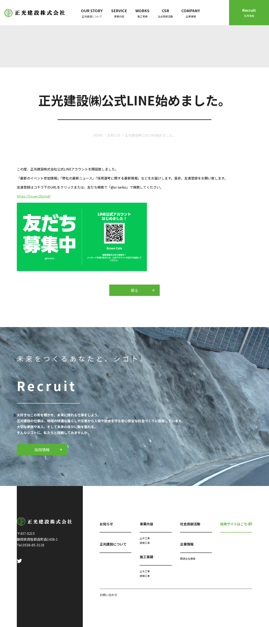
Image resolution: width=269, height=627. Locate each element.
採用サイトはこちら (235, 523)
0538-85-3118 (33, 544)
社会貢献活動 (190, 523)
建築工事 (145, 542)
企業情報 (187, 544)
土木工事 (145, 538)
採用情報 (42, 449)
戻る (134, 290)
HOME (98, 135)
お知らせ (114, 135)
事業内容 (146, 523)
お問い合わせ (108, 595)
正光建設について (113, 544)
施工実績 (146, 556)
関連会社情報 (187, 558)
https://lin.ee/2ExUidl (33, 196)
